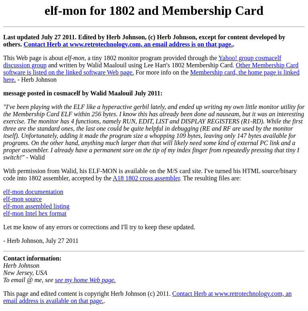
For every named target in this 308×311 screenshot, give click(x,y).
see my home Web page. (85, 280)
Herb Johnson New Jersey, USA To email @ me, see (29, 272)
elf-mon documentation (33, 191)
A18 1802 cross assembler (146, 178)
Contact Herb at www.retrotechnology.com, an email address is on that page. (128, 44)
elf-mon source (22, 199)
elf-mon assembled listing (36, 206)
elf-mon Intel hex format (35, 213)
